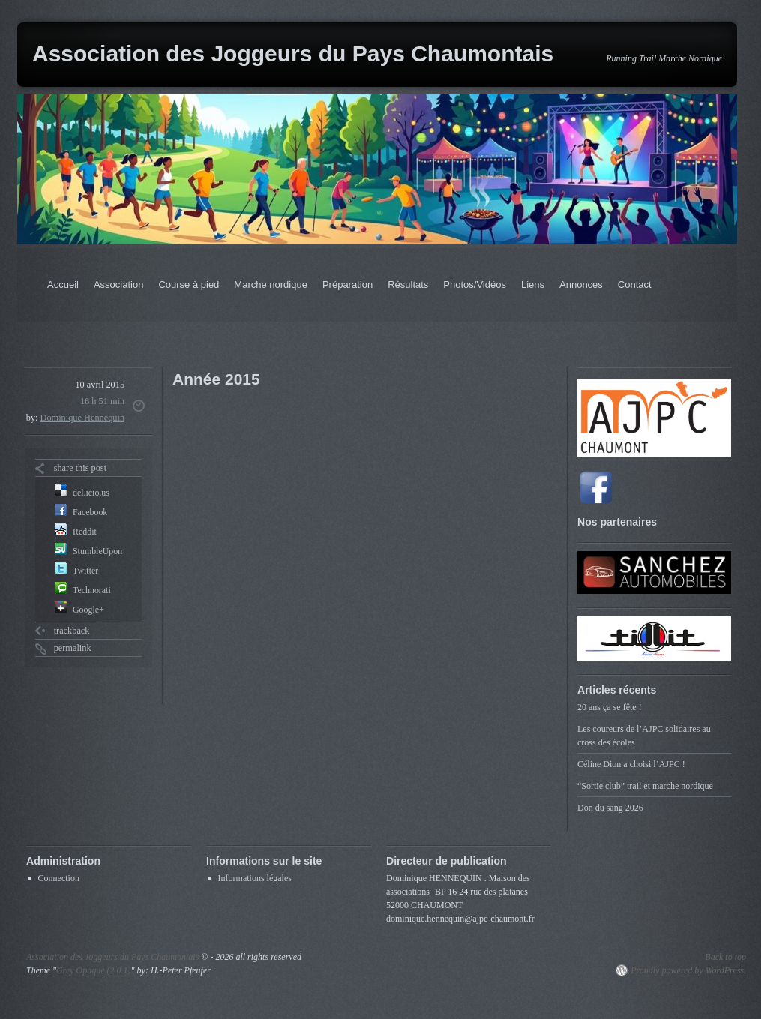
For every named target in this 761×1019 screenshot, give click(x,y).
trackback (72, 630)
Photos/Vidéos (474, 284)
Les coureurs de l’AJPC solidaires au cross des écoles (644, 736)
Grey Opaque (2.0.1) (93, 970)
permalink (72, 648)
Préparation (347, 284)
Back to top (725, 957)
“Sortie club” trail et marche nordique (645, 786)
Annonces (581, 284)
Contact (635, 284)
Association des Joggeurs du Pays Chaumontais (292, 53)
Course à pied (188, 284)
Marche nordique (270, 284)
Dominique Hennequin (82, 417)
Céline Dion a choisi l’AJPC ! (631, 764)
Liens (532, 284)
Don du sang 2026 (610, 807)
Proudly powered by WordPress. (688, 970)
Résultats (408, 284)
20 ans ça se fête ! (609, 707)
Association (118, 284)
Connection (58, 878)
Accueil (63, 284)
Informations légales (255, 878)
